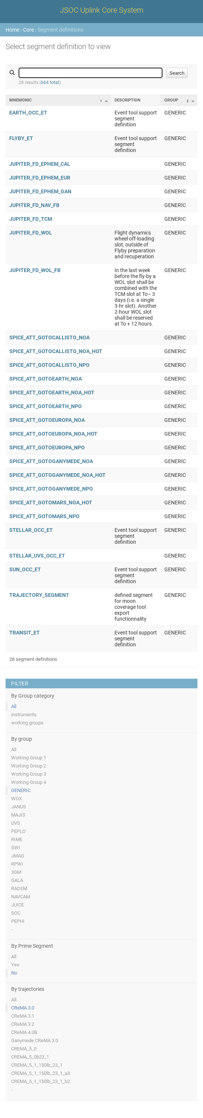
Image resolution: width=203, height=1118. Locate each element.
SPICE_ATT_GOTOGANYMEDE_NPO (51, 489)
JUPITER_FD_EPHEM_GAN (40, 191)
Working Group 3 (28, 774)
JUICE (17, 905)
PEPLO (18, 831)
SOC (15, 913)
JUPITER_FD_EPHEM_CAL (39, 164)
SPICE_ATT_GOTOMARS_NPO (44, 516)
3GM (16, 872)
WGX (16, 798)
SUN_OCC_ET (25, 569)
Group (171, 100)
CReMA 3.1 (22, 1016)
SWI (15, 847)
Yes (15, 964)
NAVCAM (20, 896)
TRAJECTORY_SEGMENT (39, 595)
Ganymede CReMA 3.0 (34, 1040)
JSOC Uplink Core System (102, 10)
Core (28, 30)
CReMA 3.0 (22, 1008)
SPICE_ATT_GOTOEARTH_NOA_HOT (51, 392)
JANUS (18, 807)
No (14, 973)
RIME (16, 839)
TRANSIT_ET (24, 633)
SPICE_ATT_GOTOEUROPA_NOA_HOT (53, 434)
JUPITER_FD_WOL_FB (35, 270)
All (13, 706)
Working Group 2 (28, 766)
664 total (50, 82)
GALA (17, 880)
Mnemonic (20, 100)
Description (128, 100)
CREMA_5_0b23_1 (30, 1057)
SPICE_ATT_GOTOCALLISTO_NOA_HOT (55, 351)
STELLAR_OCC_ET (31, 530)
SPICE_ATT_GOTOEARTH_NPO (45, 406)
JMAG (17, 856)
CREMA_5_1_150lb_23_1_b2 (40, 1081)
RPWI (17, 864)
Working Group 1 (28, 757)
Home (12, 30)
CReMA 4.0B (24, 1032)
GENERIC (20, 790)
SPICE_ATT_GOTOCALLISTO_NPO (49, 365)
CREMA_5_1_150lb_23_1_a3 (40, 1073)
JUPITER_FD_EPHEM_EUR (39, 178)
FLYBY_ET (21, 138)
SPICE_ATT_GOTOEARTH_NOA (45, 379)
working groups (27, 723)
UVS (15, 823)
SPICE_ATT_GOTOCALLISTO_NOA (49, 337)
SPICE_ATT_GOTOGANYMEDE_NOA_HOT (57, 475)
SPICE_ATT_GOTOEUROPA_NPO (47, 447)
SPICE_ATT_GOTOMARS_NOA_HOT (50, 502)
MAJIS (18, 815)
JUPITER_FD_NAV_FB (34, 205)
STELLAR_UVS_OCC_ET (37, 556)
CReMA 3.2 (22, 1024)
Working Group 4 (28, 782)
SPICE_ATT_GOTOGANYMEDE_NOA (51, 461)
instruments (23, 714)
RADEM (19, 888)
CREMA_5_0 (23, 1048)
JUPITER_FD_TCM (30, 219)
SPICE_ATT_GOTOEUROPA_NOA (47, 420)
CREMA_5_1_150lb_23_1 (36, 1065)
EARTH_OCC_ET (28, 113)
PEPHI (18, 921)
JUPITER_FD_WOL (30, 233)
